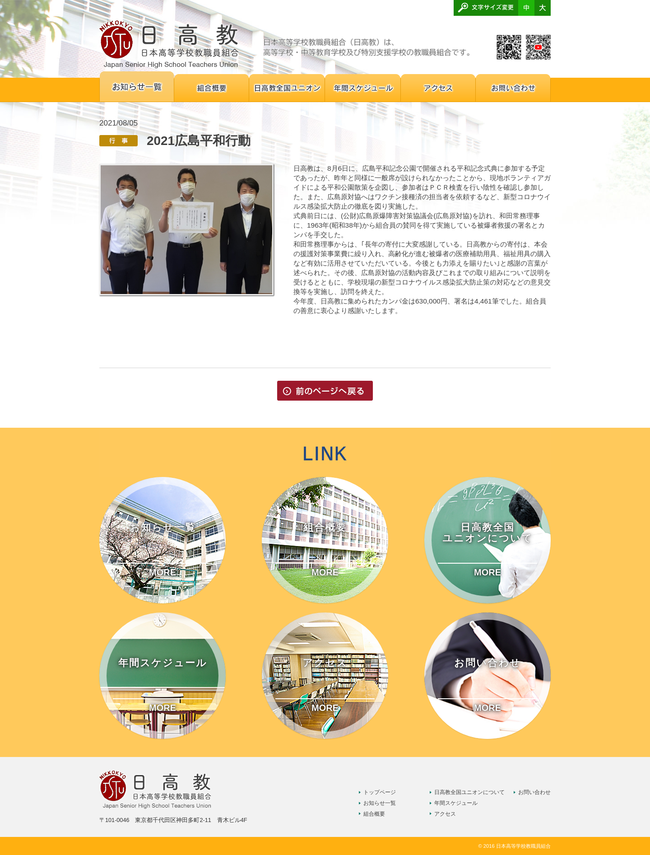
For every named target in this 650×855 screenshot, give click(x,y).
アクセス (445, 814)
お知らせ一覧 (379, 803)
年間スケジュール (456, 803)
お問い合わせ (534, 792)
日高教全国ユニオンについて (469, 792)
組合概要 (374, 814)
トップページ (379, 792)
